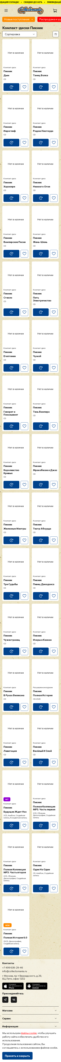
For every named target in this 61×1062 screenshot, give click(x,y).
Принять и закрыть (17, 1055)
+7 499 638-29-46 (12, 967)
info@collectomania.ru (14, 971)
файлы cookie (29, 1033)
